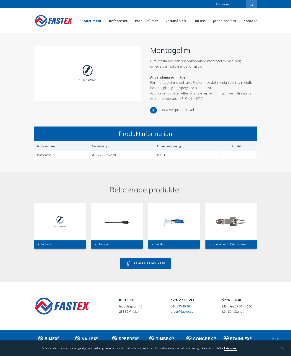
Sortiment (93, 21)
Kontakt (250, 21)
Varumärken (176, 21)
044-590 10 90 (180, 306)
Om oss (199, 21)
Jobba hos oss (224, 21)
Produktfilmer (146, 21)
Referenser (118, 21)
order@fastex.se (182, 312)
